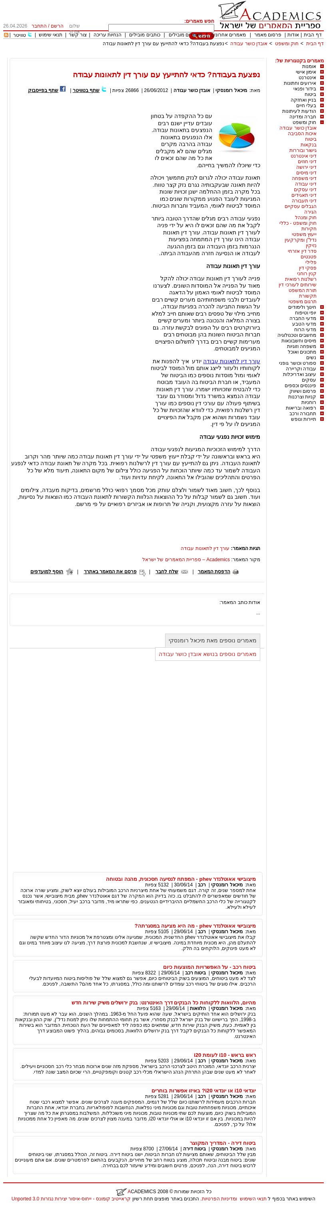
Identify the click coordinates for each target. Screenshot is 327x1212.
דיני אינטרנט (304, 156)
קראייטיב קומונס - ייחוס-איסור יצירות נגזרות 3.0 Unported (71, 1199)
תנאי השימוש (253, 1199)
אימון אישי (306, 72)
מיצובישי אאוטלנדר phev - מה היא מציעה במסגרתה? (195, 926)
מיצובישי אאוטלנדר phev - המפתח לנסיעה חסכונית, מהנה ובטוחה (181, 879)
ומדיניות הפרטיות (219, 1199)
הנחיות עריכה (108, 35)
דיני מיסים (306, 173)
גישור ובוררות (303, 150)
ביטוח (310, 94)
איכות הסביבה (302, 133)
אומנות (309, 66)
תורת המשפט (303, 290)
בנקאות (309, 145)
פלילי (311, 262)
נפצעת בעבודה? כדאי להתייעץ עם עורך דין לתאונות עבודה (163, 43)
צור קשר (78, 35)
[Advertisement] (178, 55)
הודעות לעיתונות (299, 111)
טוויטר (19, 35)
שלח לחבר (167, 571)
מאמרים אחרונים (228, 35)
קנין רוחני (307, 273)
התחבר (39, 26)
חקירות (309, 229)
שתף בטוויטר (86, 90)
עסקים (309, 380)
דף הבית (312, 35)
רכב (202, 885)
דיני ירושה (306, 167)
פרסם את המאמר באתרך (110, 571)
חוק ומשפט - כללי (298, 223)
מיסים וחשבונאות (298, 341)
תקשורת (308, 296)
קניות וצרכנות (302, 397)
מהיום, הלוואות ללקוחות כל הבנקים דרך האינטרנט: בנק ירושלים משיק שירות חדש (164, 1003)
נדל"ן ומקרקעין (301, 240)
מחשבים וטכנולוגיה (296, 335)
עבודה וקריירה (301, 369)
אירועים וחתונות (300, 83)
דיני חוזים (307, 161)
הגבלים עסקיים (301, 206)
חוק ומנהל (306, 217)
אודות (293, 35)
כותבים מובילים (144, 35)
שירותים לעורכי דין (298, 285)
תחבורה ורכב (302, 413)
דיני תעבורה (304, 201)
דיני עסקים (305, 189)
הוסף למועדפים (46, 571)
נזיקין (311, 245)
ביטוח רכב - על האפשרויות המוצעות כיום (209, 967)
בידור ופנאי (304, 89)
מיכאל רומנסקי (231, 90)
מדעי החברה (302, 318)
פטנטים (309, 257)
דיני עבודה (306, 184)
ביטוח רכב (195, 973)
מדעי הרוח (305, 329)
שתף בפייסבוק (43, 90)
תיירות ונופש (303, 419)
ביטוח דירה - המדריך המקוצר (223, 1143)
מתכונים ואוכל (302, 352)
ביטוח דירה (194, 1149)
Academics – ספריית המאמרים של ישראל (186, 559)
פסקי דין (308, 268)
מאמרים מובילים (185, 35)
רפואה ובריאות (301, 408)
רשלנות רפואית (301, 279)
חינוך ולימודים (302, 307)
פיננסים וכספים (300, 385)
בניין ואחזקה (303, 100)
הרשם (57, 26)
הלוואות (198, 1008)
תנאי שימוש (50, 35)
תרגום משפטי (303, 301)
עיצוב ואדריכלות (299, 374)
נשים (311, 357)
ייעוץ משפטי (304, 234)
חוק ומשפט (287, 43)
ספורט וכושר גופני (297, 363)
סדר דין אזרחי (302, 251)
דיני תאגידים (304, 195)
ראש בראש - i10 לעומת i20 (225, 1055)
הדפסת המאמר (214, 571)
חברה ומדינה (302, 117)
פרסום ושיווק (302, 391)
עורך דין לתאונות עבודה (231, 361)
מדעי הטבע (304, 324)
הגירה (310, 212)
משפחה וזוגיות (301, 346)
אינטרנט (307, 77)
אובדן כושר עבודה (248, 43)
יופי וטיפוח (305, 313)
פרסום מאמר (267, 35)
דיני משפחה (304, 178)
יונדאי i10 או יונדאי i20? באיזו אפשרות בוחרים (204, 1091)
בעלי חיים (306, 105)
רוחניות (308, 402)
